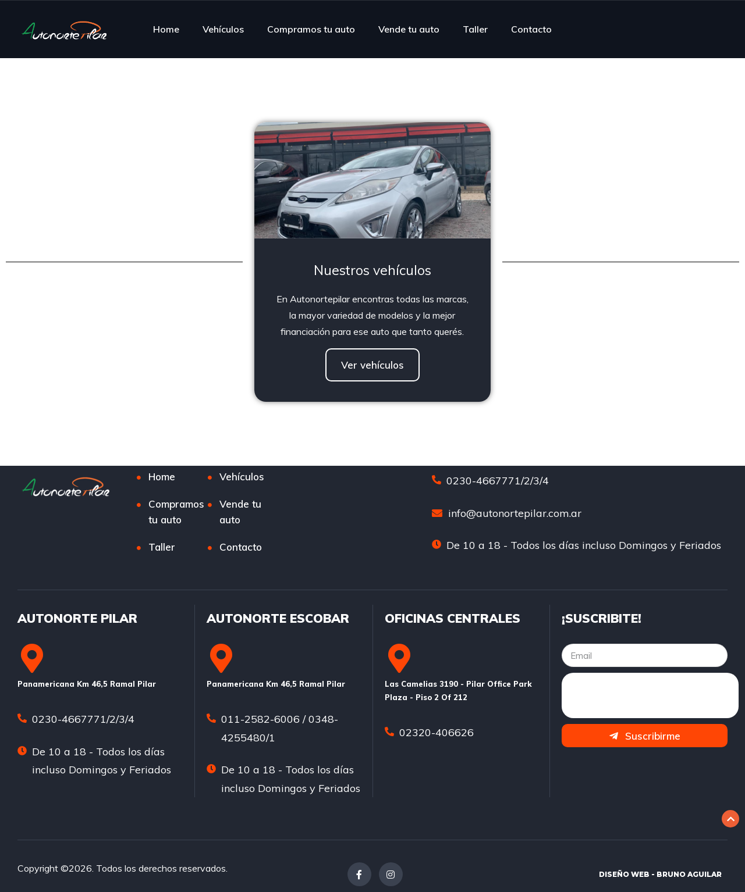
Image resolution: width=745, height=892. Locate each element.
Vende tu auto (408, 29)
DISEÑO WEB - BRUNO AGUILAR (660, 874)
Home (166, 29)
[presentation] (650, 695)
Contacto (531, 29)
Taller (475, 29)
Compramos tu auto (311, 29)
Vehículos (223, 29)
